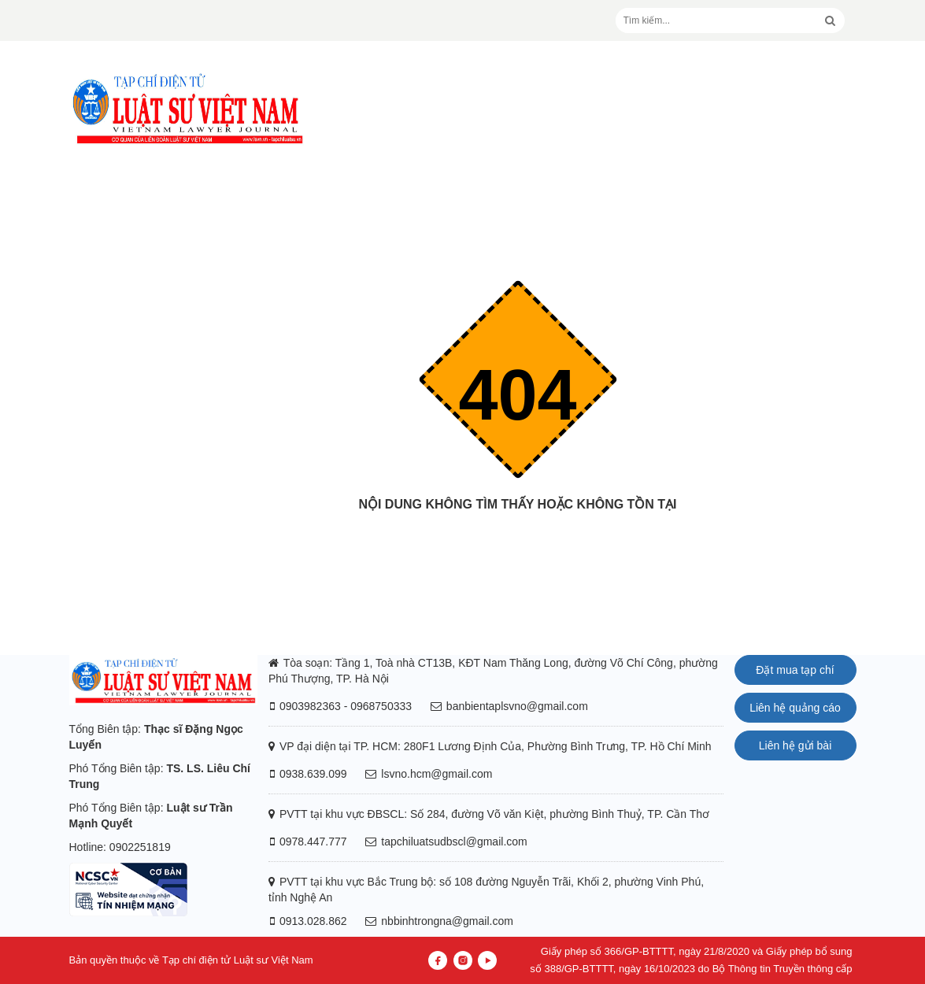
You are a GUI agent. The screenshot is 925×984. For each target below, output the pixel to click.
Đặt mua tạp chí (795, 670)
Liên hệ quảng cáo (795, 707)
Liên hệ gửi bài (795, 745)
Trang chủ (518, 535)
